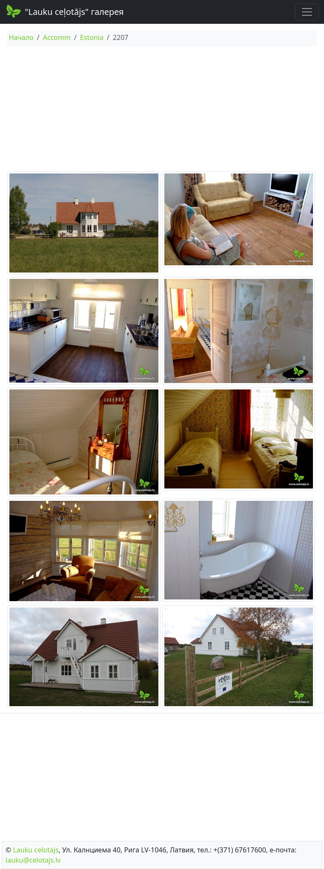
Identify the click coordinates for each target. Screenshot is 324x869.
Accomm (57, 37)
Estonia (91, 37)
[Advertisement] (162, 110)
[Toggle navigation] (307, 11)
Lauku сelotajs (35, 850)
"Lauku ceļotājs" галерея (64, 11)
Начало (21, 37)
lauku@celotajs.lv (33, 860)
